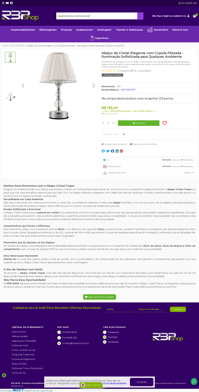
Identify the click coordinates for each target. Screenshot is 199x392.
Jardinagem (104, 30)
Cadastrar (178, 309)
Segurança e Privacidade (24, 341)
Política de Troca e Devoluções (27, 368)
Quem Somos (19, 332)
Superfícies (100, 38)
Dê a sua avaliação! (141, 71)
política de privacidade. (114, 383)
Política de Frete (20, 345)
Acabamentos (84, 30)
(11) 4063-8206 (67, 332)
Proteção (66, 30)
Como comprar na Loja (23, 350)
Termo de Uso (19, 373)
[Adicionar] (113, 123)
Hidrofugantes (48, 30)
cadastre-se (179, 16)
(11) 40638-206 (188, 3)
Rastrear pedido (20, 336)
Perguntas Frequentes (23, 354)
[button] (23, 85)
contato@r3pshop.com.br (73, 343)
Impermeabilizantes (23, 30)
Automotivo (157, 30)
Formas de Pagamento (23, 359)
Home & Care (180, 30)
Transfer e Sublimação (129, 30)
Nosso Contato (19, 364)
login (167, 16)
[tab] (148, 160)
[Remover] (103, 123)
